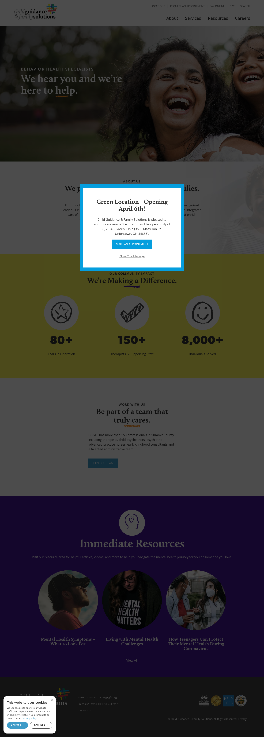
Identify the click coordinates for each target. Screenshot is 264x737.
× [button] (52, 700)
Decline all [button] (41, 725)
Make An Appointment (132, 244)
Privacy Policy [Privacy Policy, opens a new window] (29, 718)
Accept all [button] (17, 725)
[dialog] (29, 715)
